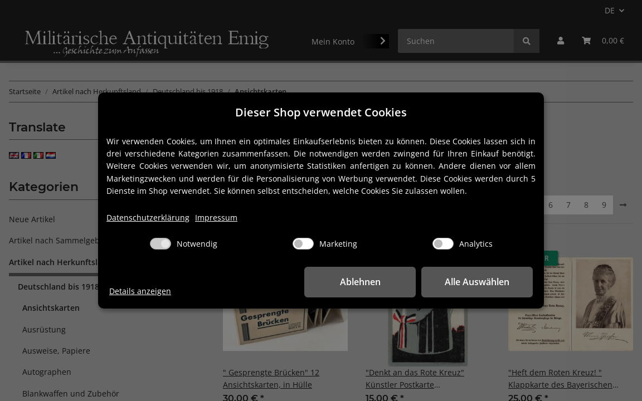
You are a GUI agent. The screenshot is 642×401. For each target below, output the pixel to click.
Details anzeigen (140, 291)
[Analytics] (443, 244)
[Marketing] (303, 244)
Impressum (216, 217)
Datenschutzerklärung (147, 217)
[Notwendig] (160, 244)
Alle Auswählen (477, 282)
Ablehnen (360, 282)
